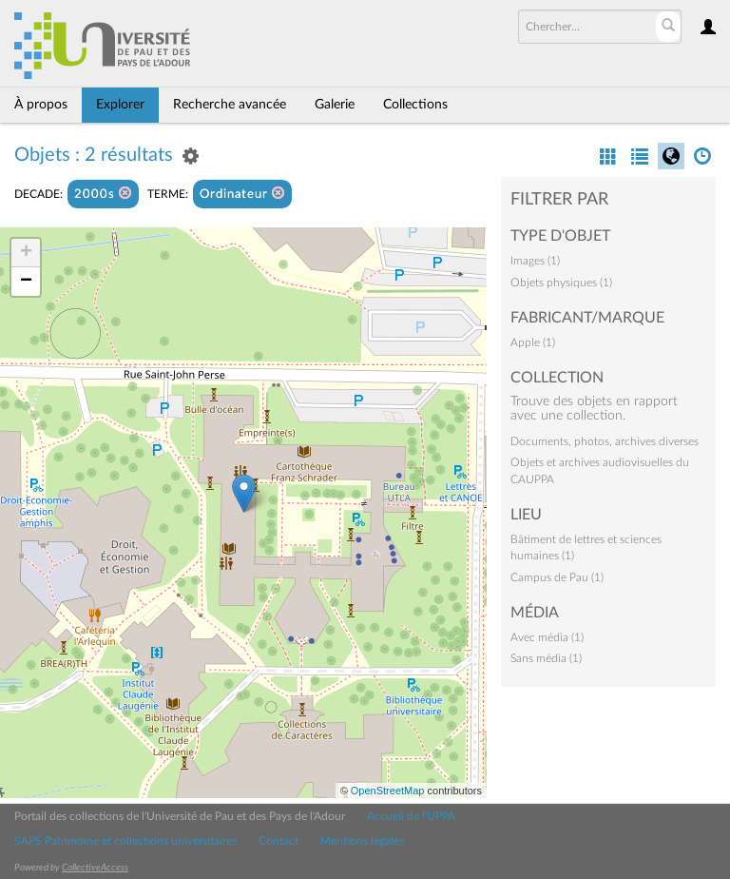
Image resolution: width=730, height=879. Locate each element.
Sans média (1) (546, 658)
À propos (40, 104)
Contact (278, 841)
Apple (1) (532, 342)
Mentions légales (362, 841)
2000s (103, 193)
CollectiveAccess (95, 867)
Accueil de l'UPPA (411, 816)
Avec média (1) (547, 637)
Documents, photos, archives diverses (604, 441)
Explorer (120, 104)
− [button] (26, 281)
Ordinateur (242, 193)
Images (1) (535, 260)
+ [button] (26, 253)
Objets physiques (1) (561, 282)
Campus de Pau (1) (557, 577)
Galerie (335, 104)
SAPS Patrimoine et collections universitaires (125, 841)
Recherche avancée (229, 104)
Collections (415, 104)
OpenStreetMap (388, 790)
